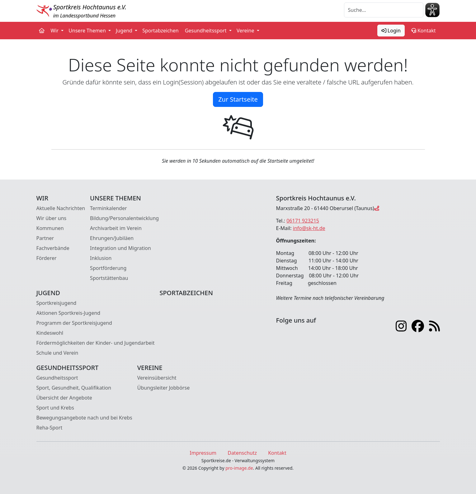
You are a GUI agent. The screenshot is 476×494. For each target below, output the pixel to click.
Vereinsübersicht (157, 377)
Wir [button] (55, 30)
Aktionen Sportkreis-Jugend (68, 312)
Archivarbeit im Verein (116, 228)
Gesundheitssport (57, 377)
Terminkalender (108, 208)
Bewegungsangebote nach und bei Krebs (84, 417)
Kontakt (423, 30)
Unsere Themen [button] (87, 30)
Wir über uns (51, 218)
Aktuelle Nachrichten (60, 208)
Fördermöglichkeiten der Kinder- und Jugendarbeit (95, 342)
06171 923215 (302, 220)
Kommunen (50, 228)
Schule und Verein (57, 352)
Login (391, 30)
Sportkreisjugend (56, 303)
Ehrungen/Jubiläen (112, 238)
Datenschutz (242, 452)
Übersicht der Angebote (64, 397)
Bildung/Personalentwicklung (124, 218)
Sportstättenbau (109, 278)
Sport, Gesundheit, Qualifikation (73, 387)
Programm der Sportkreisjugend (74, 322)
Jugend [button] (125, 30)
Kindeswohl (50, 332)
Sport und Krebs (55, 407)
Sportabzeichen (160, 30)
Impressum (203, 452)
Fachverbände (52, 248)
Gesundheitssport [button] (206, 30)
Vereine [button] (246, 30)
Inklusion (100, 258)
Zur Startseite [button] (238, 99)
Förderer (46, 258)
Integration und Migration (120, 248)
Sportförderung (108, 268)
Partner (45, 238)
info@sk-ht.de (309, 228)
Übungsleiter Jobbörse (163, 387)
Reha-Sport (49, 427)
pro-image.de (239, 468)
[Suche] (383, 9)
